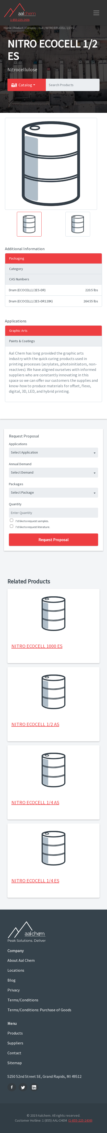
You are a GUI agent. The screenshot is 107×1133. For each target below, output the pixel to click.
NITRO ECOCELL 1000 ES (36, 646)
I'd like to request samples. (32, 521)
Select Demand (22, 472)
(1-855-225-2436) (80, 1120)
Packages (16, 484)
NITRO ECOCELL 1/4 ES (35, 880)
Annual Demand (20, 464)
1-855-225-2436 (19, 20)
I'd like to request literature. (32, 527)
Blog (11, 980)
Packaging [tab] (16, 258)
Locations (15, 970)
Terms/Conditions (22, 999)
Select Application (24, 452)
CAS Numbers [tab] (19, 279)
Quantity (15, 504)
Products (15, 1033)
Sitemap (14, 1062)
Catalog (25, 84)
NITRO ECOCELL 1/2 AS (35, 724)
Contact (14, 1052)
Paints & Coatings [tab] (22, 341)
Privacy (13, 990)
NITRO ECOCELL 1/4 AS (35, 802)
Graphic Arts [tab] (18, 330)
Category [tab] (16, 268)
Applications (18, 444)
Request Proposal (53, 539)
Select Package (22, 492)
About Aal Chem (21, 960)
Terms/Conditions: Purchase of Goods (39, 1009)
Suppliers (15, 1042)
